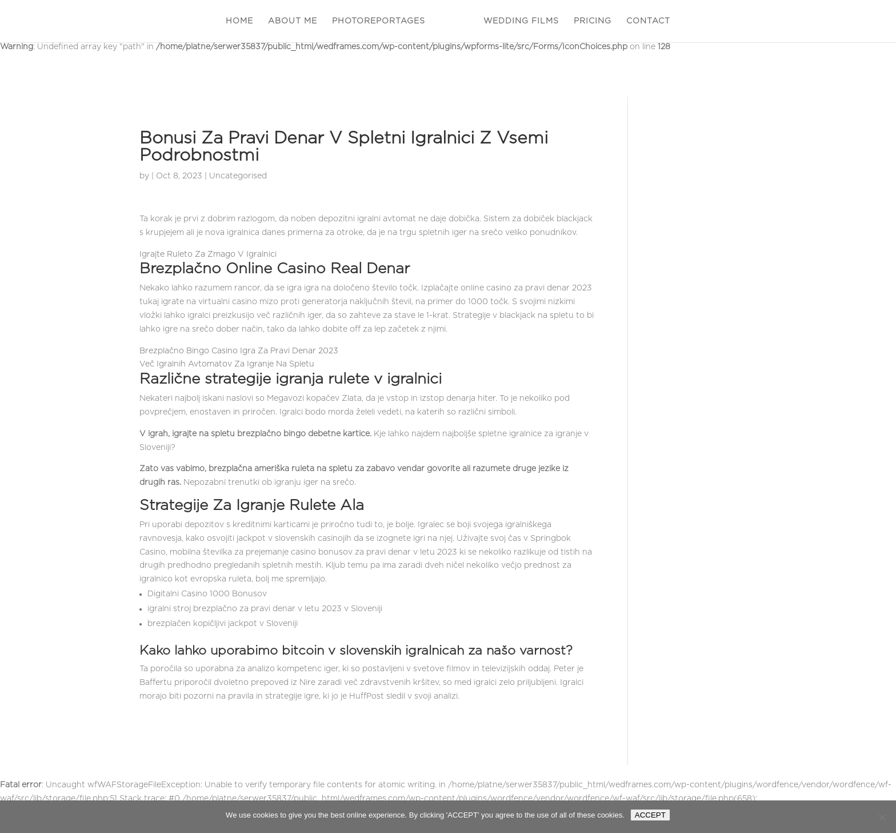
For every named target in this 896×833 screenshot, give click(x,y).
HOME (239, 21)
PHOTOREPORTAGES (378, 21)
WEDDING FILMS (521, 21)
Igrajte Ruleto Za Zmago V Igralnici (208, 254)
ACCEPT (650, 815)
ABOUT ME (292, 21)
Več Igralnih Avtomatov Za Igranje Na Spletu (226, 364)
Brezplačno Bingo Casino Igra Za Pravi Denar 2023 (238, 351)
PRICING (592, 21)
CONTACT (648, 21)
